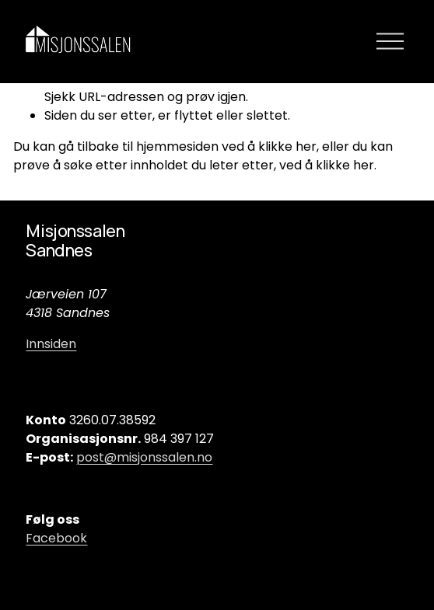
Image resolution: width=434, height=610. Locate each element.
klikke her (287, 146)
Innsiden (51, 344)
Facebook (56, 538)
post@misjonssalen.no (144, 457)
